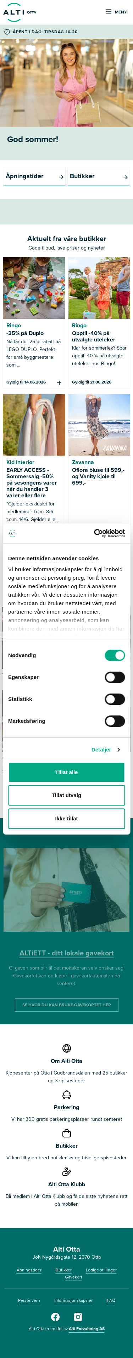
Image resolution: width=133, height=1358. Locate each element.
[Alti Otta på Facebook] (55, 1320)
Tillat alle (66, 772)
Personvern (29, 1300)
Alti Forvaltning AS (87, 1328)
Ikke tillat (66, 818)
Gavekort (73, 1277)
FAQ (111, 1300)
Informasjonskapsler (73, 1300)
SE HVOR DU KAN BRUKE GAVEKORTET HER (66, 1005)
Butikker (64, 1270)
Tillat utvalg (66, 795)
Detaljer (101, 750)
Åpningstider (29, 1270)
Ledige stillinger (101, 1270)
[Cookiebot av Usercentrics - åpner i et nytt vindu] (95, 533)
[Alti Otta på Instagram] (78, 1320)
